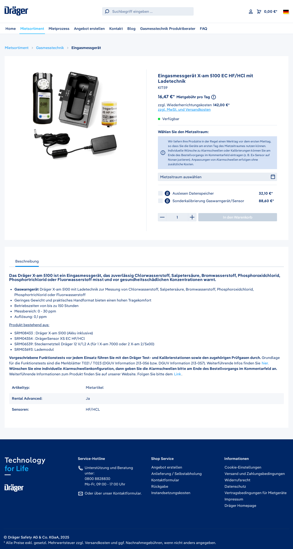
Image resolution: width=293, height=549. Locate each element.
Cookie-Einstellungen (243, 467)
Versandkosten (97, 542)
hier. (265, 363)
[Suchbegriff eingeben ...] (151, 11)
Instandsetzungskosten (170, 492)
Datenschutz (235, 486)
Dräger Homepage (240, 505)
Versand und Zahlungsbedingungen (255, 473)
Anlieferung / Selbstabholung (176, 473)
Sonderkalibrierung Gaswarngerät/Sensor (209, 200)
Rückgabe (159, 486)
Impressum (234, 499)
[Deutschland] (286, 11)
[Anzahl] (177, 217)
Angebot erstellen (166, 467)
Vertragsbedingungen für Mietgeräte (256, 492)
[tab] (27, 262)
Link (177, 374)
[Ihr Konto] (250, 11)
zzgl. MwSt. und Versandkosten (184, 109)
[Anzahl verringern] (162, 217)
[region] (75, 114)
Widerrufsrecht (237, 480)
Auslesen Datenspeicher (194, 193)
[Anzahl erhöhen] (192, 217)
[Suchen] (106, 11)
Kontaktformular (127, 493)
